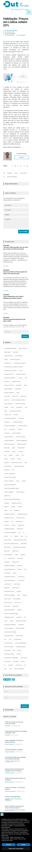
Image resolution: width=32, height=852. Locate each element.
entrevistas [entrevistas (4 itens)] (7, 451)
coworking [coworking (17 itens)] (6, 433)
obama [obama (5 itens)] (14, 573)
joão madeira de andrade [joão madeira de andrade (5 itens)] (19, 547)
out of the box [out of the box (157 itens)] (17, 584)
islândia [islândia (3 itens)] (16, 536)
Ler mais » (6, 266)
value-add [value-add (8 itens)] (10, 665)
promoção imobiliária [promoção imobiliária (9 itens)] (9, 609)
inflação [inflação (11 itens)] (13, 525)
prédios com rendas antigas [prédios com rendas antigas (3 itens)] (11, 613)
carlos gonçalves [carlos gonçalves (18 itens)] (8, 403)
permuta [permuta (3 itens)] (19, 591)
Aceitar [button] (23, 844)
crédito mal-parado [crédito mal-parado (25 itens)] (20, 436)
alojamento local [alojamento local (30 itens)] (8, 355)
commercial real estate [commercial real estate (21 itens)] (15, 411)
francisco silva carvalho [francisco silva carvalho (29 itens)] (10, 477)
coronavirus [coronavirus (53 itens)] (12, 429)
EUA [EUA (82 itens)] (23, 455)
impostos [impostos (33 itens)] (6, 521)
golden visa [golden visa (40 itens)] (7, 495)
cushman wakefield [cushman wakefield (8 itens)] (9, 440)
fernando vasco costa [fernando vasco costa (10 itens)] (16, 462)
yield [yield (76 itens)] (10, 668)
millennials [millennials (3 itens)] (19, 565)
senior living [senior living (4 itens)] (7, 650)
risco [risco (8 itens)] (10, 639)
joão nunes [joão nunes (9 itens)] (7, 551)
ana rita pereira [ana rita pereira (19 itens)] (18, 355)
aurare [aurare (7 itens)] (20, 370)
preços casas (23, 173)
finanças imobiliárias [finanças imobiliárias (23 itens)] (19, 466)
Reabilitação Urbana (15, 761)
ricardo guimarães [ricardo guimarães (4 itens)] (8, 635)
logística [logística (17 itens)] (23, 554)
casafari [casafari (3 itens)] (6, 407)
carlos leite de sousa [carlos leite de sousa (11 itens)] (20, 403)
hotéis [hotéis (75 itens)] (5, 510)
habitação (9, 173)
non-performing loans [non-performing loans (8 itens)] (9, 569)
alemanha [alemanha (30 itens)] (15, 352)
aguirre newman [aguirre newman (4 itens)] (23, 348)
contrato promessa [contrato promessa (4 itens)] (22, 425)
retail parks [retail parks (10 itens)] (21, 624)
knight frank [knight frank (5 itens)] (15, 551)
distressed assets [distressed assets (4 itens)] (21, 444)
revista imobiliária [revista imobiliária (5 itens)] (20, 628)
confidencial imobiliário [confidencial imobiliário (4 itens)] (10, 418)
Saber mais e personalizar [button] (16, 848)
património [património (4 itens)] (7, 587)
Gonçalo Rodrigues (10, 33)
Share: (5, 166)
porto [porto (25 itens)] (18, 595)
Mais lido (6, 716)
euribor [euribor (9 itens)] (6, 458)
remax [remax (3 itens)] (5, 621)
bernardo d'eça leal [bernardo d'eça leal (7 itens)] (9, 385)
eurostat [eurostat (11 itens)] (12, 458)
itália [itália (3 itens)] (22, 536)
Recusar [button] (8, 844)
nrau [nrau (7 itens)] (25, 569)
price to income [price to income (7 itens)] (8, 602)
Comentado (13, 716)
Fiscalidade (7, 725)
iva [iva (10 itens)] (26, 536)
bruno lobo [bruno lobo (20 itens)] (7, 396)
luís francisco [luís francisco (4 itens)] (11, 558)
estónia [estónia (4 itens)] (17, 455)
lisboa (16, 173)
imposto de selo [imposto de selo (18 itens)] (20, 517)
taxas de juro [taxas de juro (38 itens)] (24, 657)
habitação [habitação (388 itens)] (6, 503)
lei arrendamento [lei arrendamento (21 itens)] (8, 554)
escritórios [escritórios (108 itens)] (20, 451)
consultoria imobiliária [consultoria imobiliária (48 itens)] (9, 425)
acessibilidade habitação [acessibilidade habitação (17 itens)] (10, 348)
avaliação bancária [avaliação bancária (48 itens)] (8, 374)
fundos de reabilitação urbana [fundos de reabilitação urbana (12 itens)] (11, 488)
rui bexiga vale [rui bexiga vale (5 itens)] (17, 639)
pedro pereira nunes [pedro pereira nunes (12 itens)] (9, 591)
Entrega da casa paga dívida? (13, 796)
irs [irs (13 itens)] (11, 536)
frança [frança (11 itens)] (17, 481)
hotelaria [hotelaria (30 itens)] (20, 506)
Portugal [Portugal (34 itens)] (25, 595)
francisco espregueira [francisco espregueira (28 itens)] (9, 473)
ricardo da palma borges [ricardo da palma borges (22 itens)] (10, 632)
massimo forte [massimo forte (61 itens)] (15, 562)
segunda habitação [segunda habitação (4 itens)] (21, 646)
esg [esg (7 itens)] (5, 455)
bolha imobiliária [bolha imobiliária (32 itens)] (8, 389)
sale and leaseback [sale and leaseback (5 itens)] (9, 646)
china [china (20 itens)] (5, 411)
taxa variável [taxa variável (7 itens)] (7, 661)
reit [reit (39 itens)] (25, 617)
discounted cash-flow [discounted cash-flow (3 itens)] (9, 444)
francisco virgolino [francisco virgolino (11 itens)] (8, 481)
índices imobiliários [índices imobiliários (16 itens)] (19, 668)
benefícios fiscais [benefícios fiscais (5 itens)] (16, 381)
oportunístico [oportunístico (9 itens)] (21, 576)
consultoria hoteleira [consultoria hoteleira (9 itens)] (17, 422)
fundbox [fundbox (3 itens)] (24, 481)
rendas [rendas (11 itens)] (11, 621)
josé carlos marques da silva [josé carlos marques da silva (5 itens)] (11, 543)
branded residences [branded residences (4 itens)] (9, 392)
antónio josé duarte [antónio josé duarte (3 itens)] (15, 359)
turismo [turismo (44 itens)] (23, 661)
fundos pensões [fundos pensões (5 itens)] (20, 492)
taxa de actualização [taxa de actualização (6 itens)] (9, 654)
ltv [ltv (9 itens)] (5, 558)
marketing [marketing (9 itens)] (6, 562)
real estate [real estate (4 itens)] (18, 617)
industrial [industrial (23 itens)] (6, 525)
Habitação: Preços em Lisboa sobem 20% (15, 22)
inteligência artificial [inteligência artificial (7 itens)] (9, 528)
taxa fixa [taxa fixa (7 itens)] (19, 654)
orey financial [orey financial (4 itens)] (7, 584)
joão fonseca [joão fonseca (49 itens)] (7, 547)
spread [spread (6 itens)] (19, 650)
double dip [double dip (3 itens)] (7, 447)
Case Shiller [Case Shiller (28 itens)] (19, 407)
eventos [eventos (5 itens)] (19, 458)
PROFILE (21, 157)
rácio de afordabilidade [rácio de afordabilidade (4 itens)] (20, 643)
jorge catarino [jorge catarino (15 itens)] (7, 539)
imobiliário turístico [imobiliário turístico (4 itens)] (9, 517)
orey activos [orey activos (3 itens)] (21, 580)
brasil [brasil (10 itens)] (18, 392)
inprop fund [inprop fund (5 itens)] (21, 525)
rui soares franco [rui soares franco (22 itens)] (8, 643)
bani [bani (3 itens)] (26, 377)
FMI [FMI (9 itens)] (13, 470)
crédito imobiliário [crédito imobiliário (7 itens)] (8, 436)
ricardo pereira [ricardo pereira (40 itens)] (19, 635)
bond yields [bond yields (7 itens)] (18, 389)
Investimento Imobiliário (10, 791)
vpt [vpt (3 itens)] (25, 665)
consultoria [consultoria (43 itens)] (7, 422)
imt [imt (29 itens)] (12, 521)
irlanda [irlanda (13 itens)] (6, 536)
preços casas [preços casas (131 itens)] (7, 598)
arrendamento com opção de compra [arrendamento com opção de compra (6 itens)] (13, 366)
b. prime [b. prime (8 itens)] (20, 377)
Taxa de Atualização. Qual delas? (14, 749)
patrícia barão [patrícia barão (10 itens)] (15, 587)
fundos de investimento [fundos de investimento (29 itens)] (10, 484)
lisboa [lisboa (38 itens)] (16, 554)
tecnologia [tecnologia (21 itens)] (15, 661)
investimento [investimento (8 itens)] (20, 528)
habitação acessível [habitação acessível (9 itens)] (16, 503)
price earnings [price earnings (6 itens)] (16, 598)
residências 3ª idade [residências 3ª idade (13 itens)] (21, 621)
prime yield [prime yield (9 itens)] (15, 606)
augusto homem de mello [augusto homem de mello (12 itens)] (10, 370)
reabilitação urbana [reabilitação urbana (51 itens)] (9, 617)
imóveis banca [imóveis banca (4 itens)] (19, 521)
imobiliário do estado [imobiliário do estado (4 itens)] (9, 514)
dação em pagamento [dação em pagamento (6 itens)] (21, 440)
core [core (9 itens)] (5, 429)
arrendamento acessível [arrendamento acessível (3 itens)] (20, 363)
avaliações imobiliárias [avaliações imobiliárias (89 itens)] (10, 377)
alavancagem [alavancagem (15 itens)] (7, 352)
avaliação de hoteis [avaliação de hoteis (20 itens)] (20, 374)
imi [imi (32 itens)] (10, 510)
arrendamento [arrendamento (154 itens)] (7, 363)
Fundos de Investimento (10, 809)
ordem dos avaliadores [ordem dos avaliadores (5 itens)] (10, 580)
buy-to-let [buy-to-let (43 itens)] (6, 400)
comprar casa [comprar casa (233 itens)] (7, 414)
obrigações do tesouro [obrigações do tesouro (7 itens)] (9, 576)
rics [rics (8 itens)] (5, 639)
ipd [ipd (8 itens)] (19, 532)
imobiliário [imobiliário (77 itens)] (16, 510)
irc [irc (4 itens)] (23, 532)
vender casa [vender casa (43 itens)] (19, 665)
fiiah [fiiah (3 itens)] (26, 462)
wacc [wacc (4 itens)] (5, 668)
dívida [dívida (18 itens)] (13, 447)
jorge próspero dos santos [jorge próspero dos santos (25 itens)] (20, 539)
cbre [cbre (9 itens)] (26, 407)
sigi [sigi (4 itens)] (14, 650)
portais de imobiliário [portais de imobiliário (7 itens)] (9, 595)
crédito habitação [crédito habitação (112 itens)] (16, 433)
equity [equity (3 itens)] (13, 451)
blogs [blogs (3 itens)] (25, 385)
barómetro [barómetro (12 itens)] (6, 381)
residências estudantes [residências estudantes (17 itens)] (10, 624)
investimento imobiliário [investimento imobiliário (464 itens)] (10, 532)
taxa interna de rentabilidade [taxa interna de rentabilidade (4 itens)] (11, 657)
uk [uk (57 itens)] (5, 665)
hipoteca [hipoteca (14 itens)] (6, 506)
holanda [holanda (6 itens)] (13, 506)
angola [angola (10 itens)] (6, 359)
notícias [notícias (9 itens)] (19, 569)
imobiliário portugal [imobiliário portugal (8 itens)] (22, 514)
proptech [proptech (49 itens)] (19, 609)
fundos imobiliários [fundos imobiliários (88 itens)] (9, 492)
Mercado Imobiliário (12, 30)
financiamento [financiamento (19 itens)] (7, 466)
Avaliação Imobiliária (9, 751)
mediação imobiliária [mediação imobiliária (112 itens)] (9, 565)
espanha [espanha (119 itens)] (11, 455)
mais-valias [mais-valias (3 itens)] (20, 558)
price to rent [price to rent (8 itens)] (17, 602)
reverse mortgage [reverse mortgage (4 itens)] (8, 628)
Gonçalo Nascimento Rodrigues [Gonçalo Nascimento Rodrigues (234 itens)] (12, 499)
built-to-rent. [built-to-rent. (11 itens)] (23, 396)
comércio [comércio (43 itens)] (16, 414)
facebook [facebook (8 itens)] (6, 462)
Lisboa (14, 87)
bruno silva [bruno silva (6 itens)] (15, 396)
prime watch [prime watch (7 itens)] (7, 606)
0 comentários (21, 35)
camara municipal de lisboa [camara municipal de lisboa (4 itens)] (18, 400)
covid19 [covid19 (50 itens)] (20, 429)
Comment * (16, 223)
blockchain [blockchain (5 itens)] (19, 385)
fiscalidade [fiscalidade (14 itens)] (7, 470)
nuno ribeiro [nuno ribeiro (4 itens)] (7, 573)
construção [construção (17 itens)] (21, 418)
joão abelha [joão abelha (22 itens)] (24, 543)
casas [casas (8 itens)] (12, 407)
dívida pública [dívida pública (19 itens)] (21, 447)
